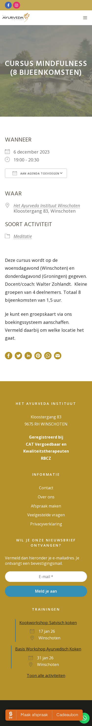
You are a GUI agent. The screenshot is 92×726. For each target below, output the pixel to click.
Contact (46, 487)
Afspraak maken (46, 506)
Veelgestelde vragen (46, 515)
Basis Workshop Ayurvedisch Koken (48, 649)
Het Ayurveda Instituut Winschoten (46, 205)
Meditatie (22, 236)
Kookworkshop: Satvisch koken (48, 622)
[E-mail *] (46, 576)
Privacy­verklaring (46, 524)
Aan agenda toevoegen (36, 173)
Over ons (46, 497)
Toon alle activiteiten (46, 675)
